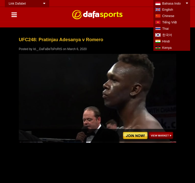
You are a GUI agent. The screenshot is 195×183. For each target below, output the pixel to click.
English (167, 9)
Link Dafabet (17, 3)
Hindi (166, 41)
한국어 (167, 35)
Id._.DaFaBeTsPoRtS (47, 49)
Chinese (168, 16)
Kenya (167, 48)
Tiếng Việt (169, 22)
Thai (165, 28)
